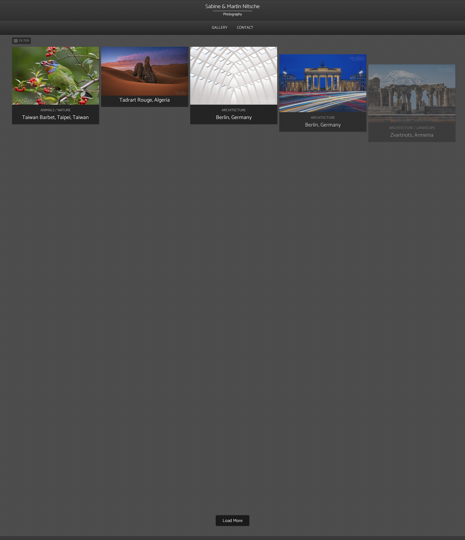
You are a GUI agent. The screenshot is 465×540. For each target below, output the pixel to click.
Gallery (219, 28)
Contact (245, 28)
